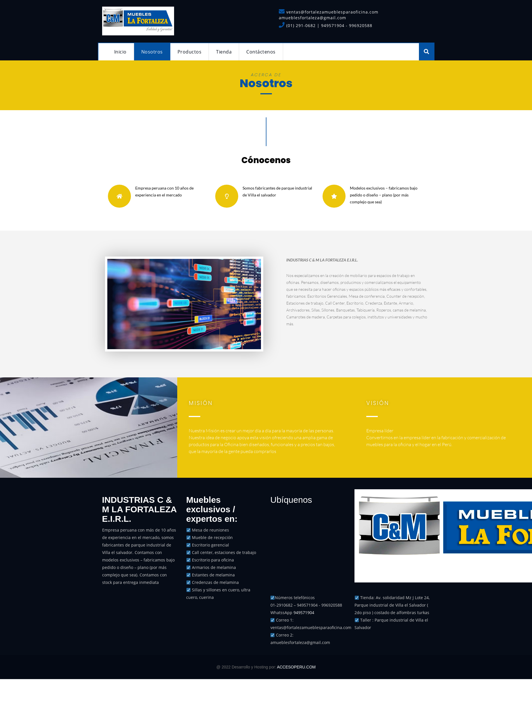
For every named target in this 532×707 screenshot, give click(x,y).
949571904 (303, 612)
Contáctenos (261, 52)
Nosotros (152, 52)
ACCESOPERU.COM (296, 667)
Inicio (120, 52)
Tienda (224, 52)
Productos (190, 52)
